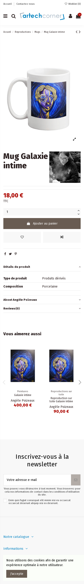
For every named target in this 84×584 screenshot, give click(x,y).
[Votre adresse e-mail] (37, 479)
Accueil (7, 3)
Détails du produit (42, 266)
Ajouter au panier (42, 223)
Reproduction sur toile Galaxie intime (61, 400)
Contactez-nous (25, 3)
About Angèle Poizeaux (42, 299)
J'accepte (16, 574)
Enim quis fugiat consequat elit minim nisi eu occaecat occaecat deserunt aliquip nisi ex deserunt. (40, 502)
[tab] (42, 267)
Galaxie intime (22, 395)
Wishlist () (73, 3)
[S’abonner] (75, 479)
